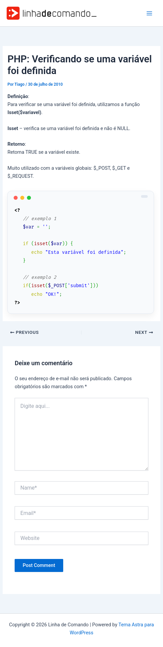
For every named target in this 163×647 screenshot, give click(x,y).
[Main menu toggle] (149, 13)
